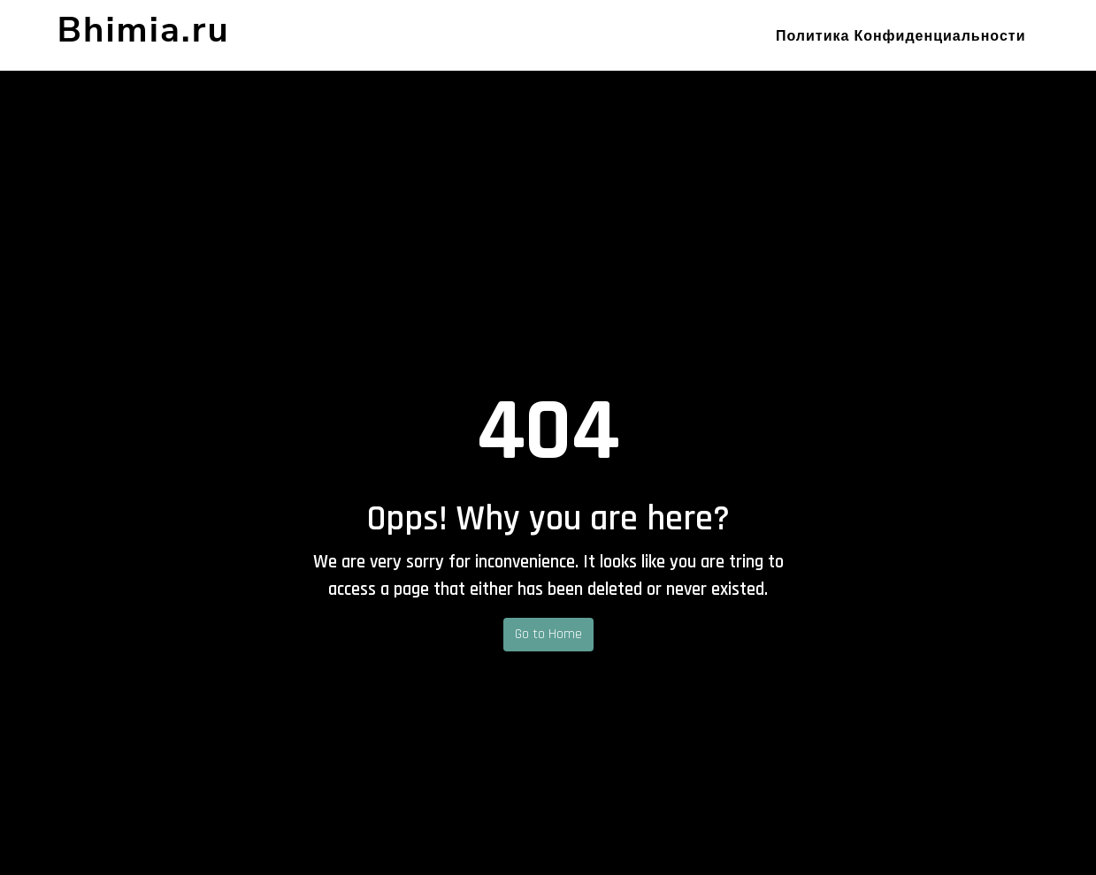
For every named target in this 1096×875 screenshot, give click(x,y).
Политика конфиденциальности (901, 36)
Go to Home (548, 634)
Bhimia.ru (143, 30)
